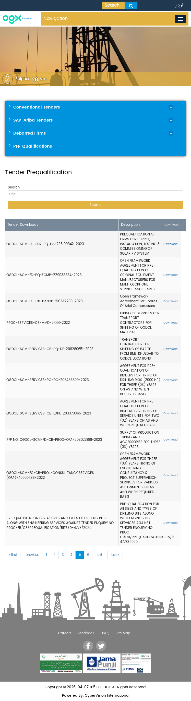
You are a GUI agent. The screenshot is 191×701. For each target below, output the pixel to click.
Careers (64, 633)
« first (12, 555)
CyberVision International (106, 695)
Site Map (123, 633)
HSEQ (105, 633)
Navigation (55, 18)
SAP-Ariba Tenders (33, 120)
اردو (179, 5)
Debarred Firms (29, 133)
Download (170, 244)
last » (115, 555)
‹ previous (31, 555)
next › (100, 555)
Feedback (86, 633)
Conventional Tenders (36, 107)
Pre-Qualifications (32, 146)
